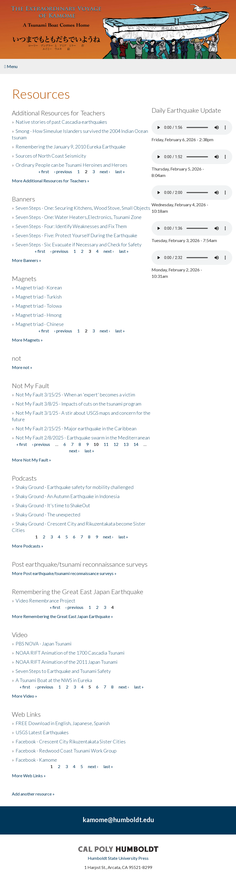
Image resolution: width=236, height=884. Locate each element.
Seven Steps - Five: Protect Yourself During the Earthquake (76, 235)
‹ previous (63, 171)
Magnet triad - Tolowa (39, 306)
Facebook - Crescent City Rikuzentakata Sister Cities (71, 741)
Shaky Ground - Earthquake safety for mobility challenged (74, 487)
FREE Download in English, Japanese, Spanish (63, 723)
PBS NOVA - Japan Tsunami (44, 644)
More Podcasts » (27, 545)
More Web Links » (29, 775)
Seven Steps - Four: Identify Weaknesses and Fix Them (71, 226)
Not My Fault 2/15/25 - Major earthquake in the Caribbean (76, 428)
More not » (22, 367)
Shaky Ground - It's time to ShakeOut (53, 505)
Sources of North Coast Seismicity (51, 156)
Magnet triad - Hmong (39, 315)
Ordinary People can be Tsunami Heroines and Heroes (71, 165)
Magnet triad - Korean (39, 287)
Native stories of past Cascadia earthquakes (61, 122)
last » (120, 171)
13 (126, 444)
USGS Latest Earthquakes (42, 732)
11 (106, 444)
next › (105, 171)
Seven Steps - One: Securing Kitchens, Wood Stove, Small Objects (83, 208)
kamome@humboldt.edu (118, 819)
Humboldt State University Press (118, 858)
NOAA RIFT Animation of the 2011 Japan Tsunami (67, 662)
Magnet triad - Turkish (39, 297)
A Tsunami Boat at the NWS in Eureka (54, 680)
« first (43, 171)
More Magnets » (27, 339)
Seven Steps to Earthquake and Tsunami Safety (63, 671)
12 (116, 444)
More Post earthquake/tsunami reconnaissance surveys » (64, 573)
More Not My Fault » (31, 459)
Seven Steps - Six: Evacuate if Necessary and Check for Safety (79, 244)
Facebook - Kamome (36, 760)
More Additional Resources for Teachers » (50, 180)
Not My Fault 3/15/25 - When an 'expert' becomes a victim (75, 394)
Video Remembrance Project (45, 600)
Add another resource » (33, 793)
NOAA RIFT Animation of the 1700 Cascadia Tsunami (70, 653)
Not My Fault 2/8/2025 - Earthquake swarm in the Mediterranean (83, 438)
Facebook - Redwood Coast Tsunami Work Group (66, 751)
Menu (10, 66)
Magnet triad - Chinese (40, 324)
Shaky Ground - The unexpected (48, 514)
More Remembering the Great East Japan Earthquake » (62, 616)
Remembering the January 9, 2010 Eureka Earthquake (71, 147)
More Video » (24, 695)
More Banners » (26, 260)
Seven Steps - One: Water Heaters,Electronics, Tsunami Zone (79, 217)
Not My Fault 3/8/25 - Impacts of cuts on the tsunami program (78, 404)
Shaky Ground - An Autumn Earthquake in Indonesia (67, 496)
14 (135, 444)
